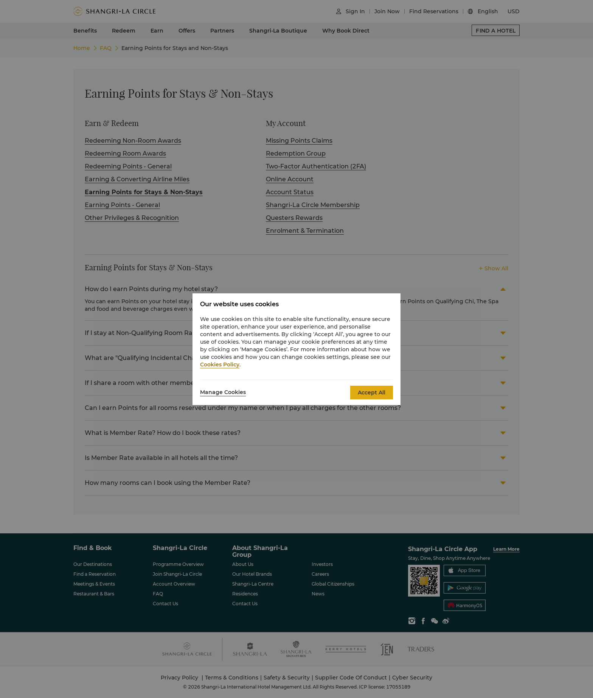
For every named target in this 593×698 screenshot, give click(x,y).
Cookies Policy (219, 364)
